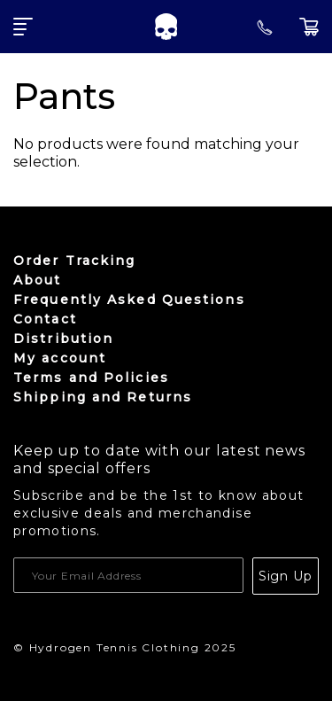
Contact (45, 319)
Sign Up (286, 576)
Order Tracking (74, 261)
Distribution (63, 339)
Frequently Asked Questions (129, 300)
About (37, 280)
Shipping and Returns (102, 397)
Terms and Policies (91, 378)
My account (59, 358)
